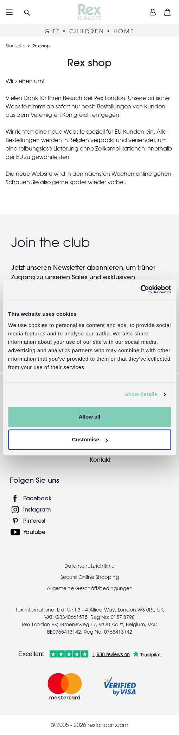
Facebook (37, 498)
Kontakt (100, 459)
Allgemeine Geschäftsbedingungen (90, 588)
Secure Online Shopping (89, 577)
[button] (27, 12)
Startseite (15, 45)
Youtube (34, 531)
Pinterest (34, 520)
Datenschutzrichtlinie (89, 566)
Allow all (90, 417)
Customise (90, 439)
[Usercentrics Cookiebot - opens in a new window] (140, 289)
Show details (141, 394)
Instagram (37, 509)
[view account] (153, 12)
